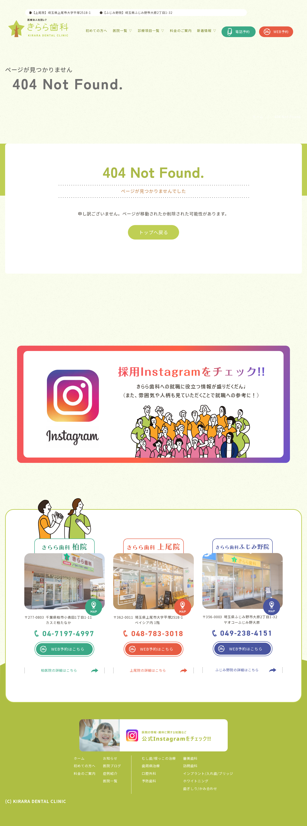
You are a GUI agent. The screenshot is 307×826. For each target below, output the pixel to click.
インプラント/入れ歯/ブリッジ (208, 773)
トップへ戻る (153, 232)
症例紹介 (110, 773)
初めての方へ (85, 765)
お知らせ (110, 758)
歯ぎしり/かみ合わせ (200, 788)
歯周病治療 (151, 765)
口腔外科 (149, 773)
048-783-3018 (157, 633)
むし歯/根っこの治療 (159, 758)
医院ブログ (112, 765)
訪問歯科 (190, 765)
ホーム (79, 758)
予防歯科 (149, 780)
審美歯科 (190, 758)
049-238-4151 (246, 633)
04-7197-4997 (68, 633)
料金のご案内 (85, 773)
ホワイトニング (196, 780)
